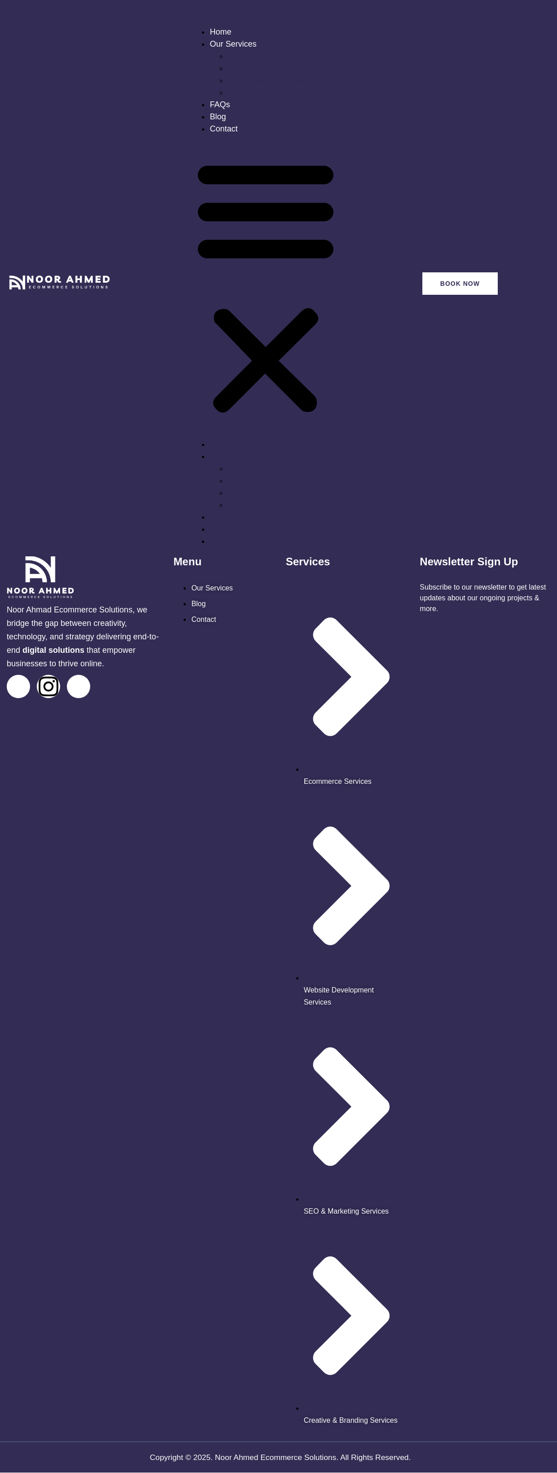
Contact (223, 128)
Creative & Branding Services (280, 92)
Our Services (233, 43)
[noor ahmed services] (211, 588)
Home (220, 31)
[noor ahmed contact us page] (203, 619)
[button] (266, 286)
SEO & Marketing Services (275, 80)
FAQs (220, 104)
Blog (218, 116)
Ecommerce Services (266, 56)
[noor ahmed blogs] (198, 604)
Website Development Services (284, 68)
